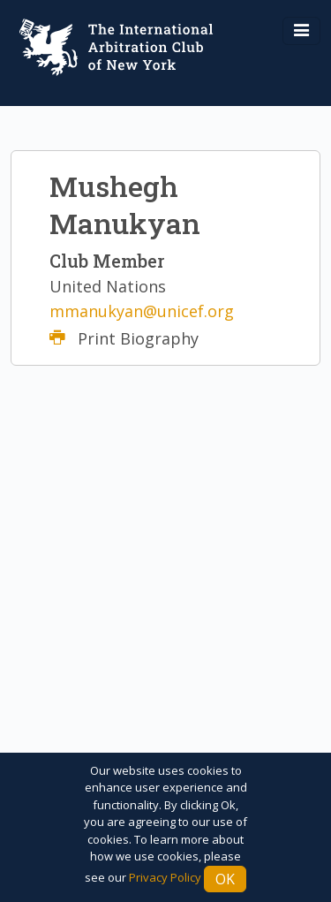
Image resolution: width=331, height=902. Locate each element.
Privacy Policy (165, 877)
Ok (225, 879)
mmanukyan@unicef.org (141, 311)
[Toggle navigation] (301, 31)
